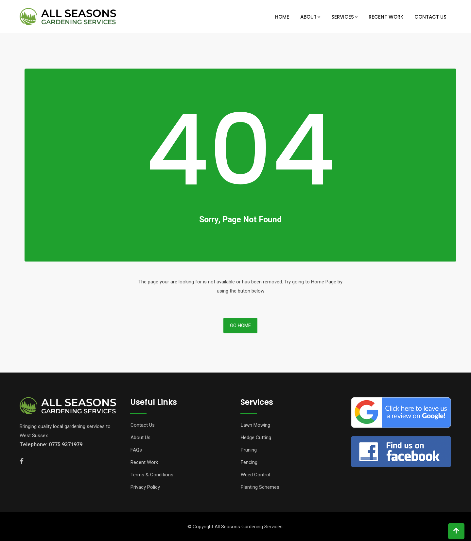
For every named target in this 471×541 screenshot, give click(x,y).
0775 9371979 (65, 444)
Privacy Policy (145, 487)
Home (282, 16)
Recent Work (386, 16)
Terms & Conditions (152, 475)
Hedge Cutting (256, 437)
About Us (140, 437)
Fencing (249, 462)
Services (342, 16)
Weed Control (255, 475)
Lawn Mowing (255, 425)
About (308, 16)
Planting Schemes (260, 487)
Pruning (249, 450)
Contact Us (430, 16)
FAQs (136, 450)
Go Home (240, 325)
